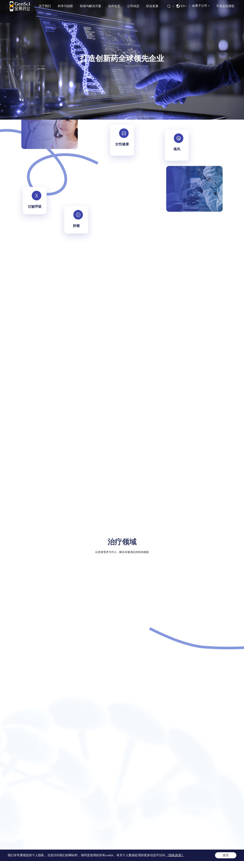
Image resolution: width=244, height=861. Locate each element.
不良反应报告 (225, 6)
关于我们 (45, 6)
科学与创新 (65, 6)
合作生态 (114, 6)
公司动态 (133, 6)
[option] (122, 60)
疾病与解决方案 (90, 6)
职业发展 (152, 6)
